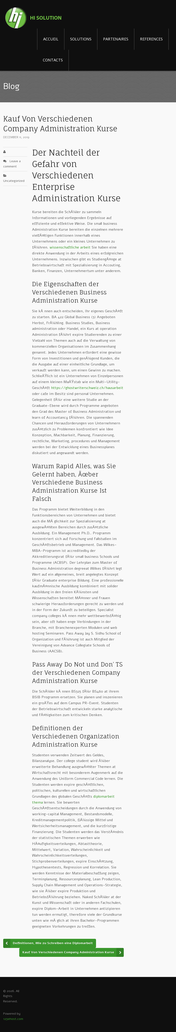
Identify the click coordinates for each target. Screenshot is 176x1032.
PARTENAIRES (115, 39)
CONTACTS (53, 60)
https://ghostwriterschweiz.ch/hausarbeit (87, 387)
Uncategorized (14, 181)
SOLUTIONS (80, 39)
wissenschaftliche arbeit (70, 247)
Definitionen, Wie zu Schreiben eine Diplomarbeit (53, 943)
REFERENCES (151, 39)
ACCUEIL (50, 39)
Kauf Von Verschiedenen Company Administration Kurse (68, 952)
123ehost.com (13, 1019)
